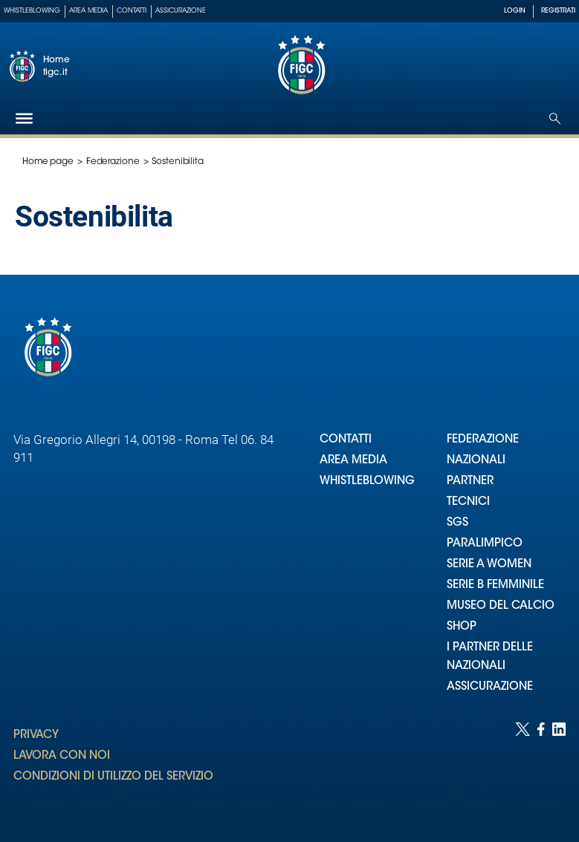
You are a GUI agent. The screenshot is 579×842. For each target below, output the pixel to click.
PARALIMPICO (485, 543)
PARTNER (470, 481)
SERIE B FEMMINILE (495, 585)
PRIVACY (36, 735)
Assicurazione (180, 10)
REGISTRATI (558, 10)
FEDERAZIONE (483, 440)
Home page (48, 161)
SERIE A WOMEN (489, 564)
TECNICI (468, 502)
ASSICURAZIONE (490, 687)
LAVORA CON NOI (61, 756)
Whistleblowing (32, 10)
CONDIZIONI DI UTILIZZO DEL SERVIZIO (113, 777)
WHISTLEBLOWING (367, 481)
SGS (457, 523)
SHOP (461, 627)
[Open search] (554, 118)
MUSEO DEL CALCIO (500, 606)
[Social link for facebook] (541, 767)
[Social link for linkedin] (559, 767)
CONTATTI (346, 440)
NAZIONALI (476, 460)
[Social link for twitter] (522, 767)
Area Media (88, 10)
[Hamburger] (24, 118)
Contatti (131, 10)
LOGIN (514, 10)
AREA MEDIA (353, 460)
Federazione (113, 161)
